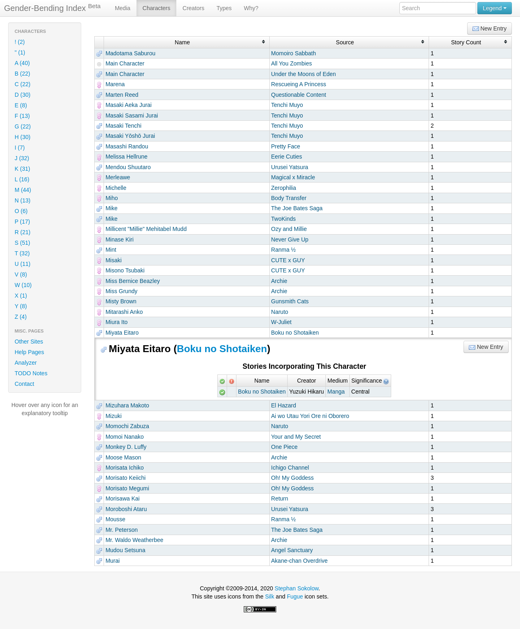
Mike (112, 208)
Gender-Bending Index (52, 7)
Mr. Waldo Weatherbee (134, 540)
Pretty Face (285, 146)
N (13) (22, 200)
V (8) (21, 274)
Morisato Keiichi (126, 477)
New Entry (489, 28)
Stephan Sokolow (296, 588)
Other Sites (29, 341)
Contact (24, 384)
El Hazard (283, 405)
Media (122, 8)
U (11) (22, 264)
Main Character (125, 63)
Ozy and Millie (289, 229)
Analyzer (26, 362)
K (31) (22, 168)
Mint (111, 249)
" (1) (20, 52)
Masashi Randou (127, 146)
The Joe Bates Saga (297, 208)
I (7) (20, 147)
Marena (115, 84)
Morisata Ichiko (125, 467)
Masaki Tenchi (123, 125)
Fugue (295, 596)
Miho (112, 198)
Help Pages (29, 352)
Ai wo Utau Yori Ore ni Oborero (310, 416)
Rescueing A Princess (298, 84)
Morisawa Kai (123, 498)
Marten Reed (122, 94)
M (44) (23, 190)
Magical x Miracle (293, 177)
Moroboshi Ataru (126, 509)
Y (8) (21, 306)
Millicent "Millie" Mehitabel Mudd (146, 229)
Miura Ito (117, 322)
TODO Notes (31, 373)
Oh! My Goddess (292, 477)
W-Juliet (281, 322)
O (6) (21, 211)
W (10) (23, 285)
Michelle (116, 188)
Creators (193, 8)
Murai (113, 560)
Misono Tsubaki (125, 270)
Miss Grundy (122, 291)
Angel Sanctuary (292, 550)
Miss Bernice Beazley (133, 281)
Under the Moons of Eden (303, 74)
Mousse (116, 519)
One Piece (284, 447)
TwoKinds (283, 218)
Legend (495, 8)
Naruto (279, 312)
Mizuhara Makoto (127, 405)
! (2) (20, 42)
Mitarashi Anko (124, 312)
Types (224, 8)
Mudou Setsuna (125, 550)
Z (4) (21, 316)
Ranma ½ (283, 249)
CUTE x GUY (288, 260)
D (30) (22, 94)
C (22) (22, 84)
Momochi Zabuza (127, 426)
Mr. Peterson (122, 530)
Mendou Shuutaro (128, 167)
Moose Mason (123, 457)
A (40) (22, 63)
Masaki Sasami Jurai (132, 115)
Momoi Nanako (125, 436)
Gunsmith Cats (290, 301)
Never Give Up (289, 239)
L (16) (22, 179)
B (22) (22, 73)
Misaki (114, 260)
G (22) (23, 126)
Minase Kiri (120, 239)
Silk (269, 596)
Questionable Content (298, 94)
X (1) (21, 295)
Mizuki (114, 416)
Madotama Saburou (131, 53)
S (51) (22, 242)
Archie (279, 281)
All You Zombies (291, 63)
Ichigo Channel (290, 467)
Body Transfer (288, 198)
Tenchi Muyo (287, 105)
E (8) (21, 105)
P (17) (22, 221)
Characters (156, 8)
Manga (336, 391)
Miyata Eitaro (122, 332)
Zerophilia (283, 188)
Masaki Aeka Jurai (129, 105)
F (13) (22, 116)
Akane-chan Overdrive (299, 560)
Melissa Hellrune (126, 156)
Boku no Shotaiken (295, 332)
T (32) (22, 253)
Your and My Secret (296, 436)
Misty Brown (121, 301)
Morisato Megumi (127, 488)
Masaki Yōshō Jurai (130, 136)
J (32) (22, 158)
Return (279, 498)
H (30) (22, 137)
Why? (251, 8)
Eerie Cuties (286, 156)
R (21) (22, 232)
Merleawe (118, 177)
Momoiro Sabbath (293, 53)
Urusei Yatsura (289, 167)
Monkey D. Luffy (126, 447)
